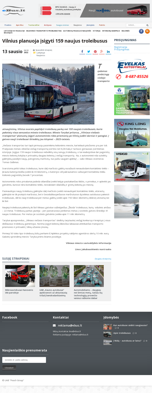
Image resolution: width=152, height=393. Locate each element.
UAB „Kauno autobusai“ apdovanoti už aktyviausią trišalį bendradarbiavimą (53, 293)
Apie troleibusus (122, 333)
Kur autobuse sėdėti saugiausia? (130, 325)
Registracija (120, 47)
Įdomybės (90, 25)
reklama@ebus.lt (70, 325)
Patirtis (102, 25)
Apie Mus (19, 25)
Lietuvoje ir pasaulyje (14, 31)
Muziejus (8, 33)
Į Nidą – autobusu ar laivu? (127, 340)
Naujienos (78, 25)
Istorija (96, 31)
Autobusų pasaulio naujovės (77, 31)
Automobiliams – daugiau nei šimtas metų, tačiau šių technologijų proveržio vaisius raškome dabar (88, 294)
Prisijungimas (121, 49)
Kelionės (125, 31)
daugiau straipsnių (103, 258)
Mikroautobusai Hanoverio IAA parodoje (19, 291)
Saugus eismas (62, 25)
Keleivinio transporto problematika (43, 31)
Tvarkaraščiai (33, 25)
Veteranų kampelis (111, 31)
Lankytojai (41, 52)
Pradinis (8, 25)
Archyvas (48, 25)
